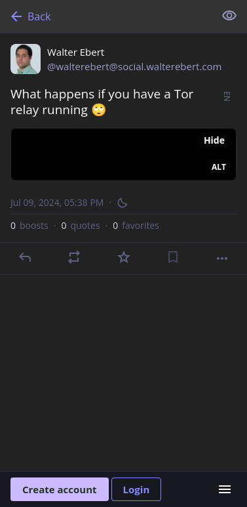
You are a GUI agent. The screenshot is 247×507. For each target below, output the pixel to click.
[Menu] (225, 489)
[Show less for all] (229, 15)
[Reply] (25, 257)
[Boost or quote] (74, 257)
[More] (222, 258)
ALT (219, 166)
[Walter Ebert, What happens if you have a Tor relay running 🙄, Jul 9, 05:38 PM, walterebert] (123, 154)
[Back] (106, 16)
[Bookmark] (173, 257)
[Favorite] (124, 257)
